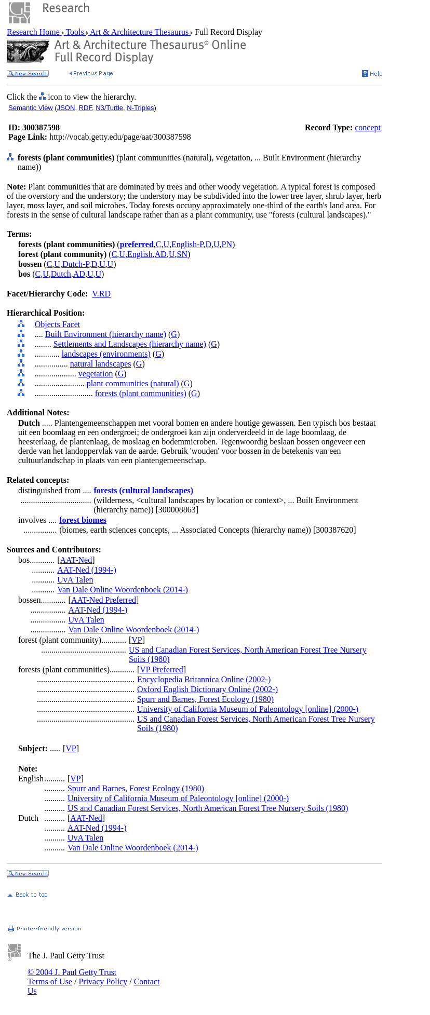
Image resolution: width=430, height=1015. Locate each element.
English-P (187, 244)
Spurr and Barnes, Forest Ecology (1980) (205, 699)
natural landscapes (100, 363)
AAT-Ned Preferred (103, 600)
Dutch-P (75, 264)
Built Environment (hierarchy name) (105, 334)
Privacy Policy (102, 981)
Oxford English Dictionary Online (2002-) (207, 689)
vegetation (95, 373)
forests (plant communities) (140, 393)
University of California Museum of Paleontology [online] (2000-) (247, 709)
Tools (75, 32)
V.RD (101, 293)
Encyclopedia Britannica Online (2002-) (204, 679)
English (140, 254)
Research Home (34, 32)
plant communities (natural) (133, 383)
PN (227, 244)
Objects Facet (57, 324)
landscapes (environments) (106, 353)
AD (161, 254)
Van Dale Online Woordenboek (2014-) (122, 589)
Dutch (61, 273)
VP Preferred (161, 669)
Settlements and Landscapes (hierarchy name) (129, 344)
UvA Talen (75, 579)
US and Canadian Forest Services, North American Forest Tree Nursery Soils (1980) (208, 808)
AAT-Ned (76, 560)
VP (136, 639)
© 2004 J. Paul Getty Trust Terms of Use (72, 977)
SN (182, 254)
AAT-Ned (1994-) (86, 569)
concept (368, 127)
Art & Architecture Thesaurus (139, 32)
